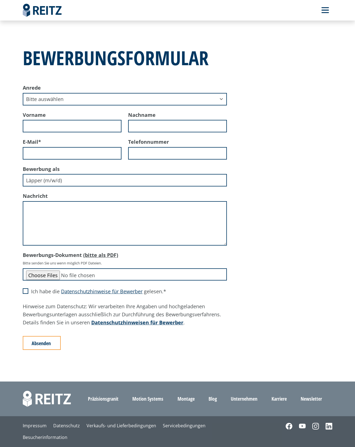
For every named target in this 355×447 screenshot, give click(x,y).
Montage (186, 398)
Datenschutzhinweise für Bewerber (102, 291)
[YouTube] (299, 426)
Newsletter (311, 398)
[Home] (42, 10)
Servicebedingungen (184, 426)
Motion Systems (147, 398)
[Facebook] (285, 426)
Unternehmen (244, 398)
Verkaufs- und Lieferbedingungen (121, 426)
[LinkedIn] (325, 426)
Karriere (279, 398)
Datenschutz (66, 426)
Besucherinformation (45, 437)
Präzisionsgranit (103, 398)
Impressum (35, 426)
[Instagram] (312, 426)
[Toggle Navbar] (325, 10)
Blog (213, 398)
